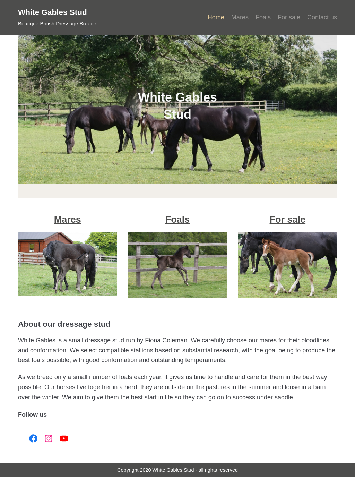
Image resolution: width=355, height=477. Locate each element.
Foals (263, 17)
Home (216, 17)
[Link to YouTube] (62, 438)
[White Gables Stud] (58, 17)
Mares (240, 17)
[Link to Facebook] (31, 438)
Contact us (322, 17)
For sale (289, 17)
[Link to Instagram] (46, 438)
